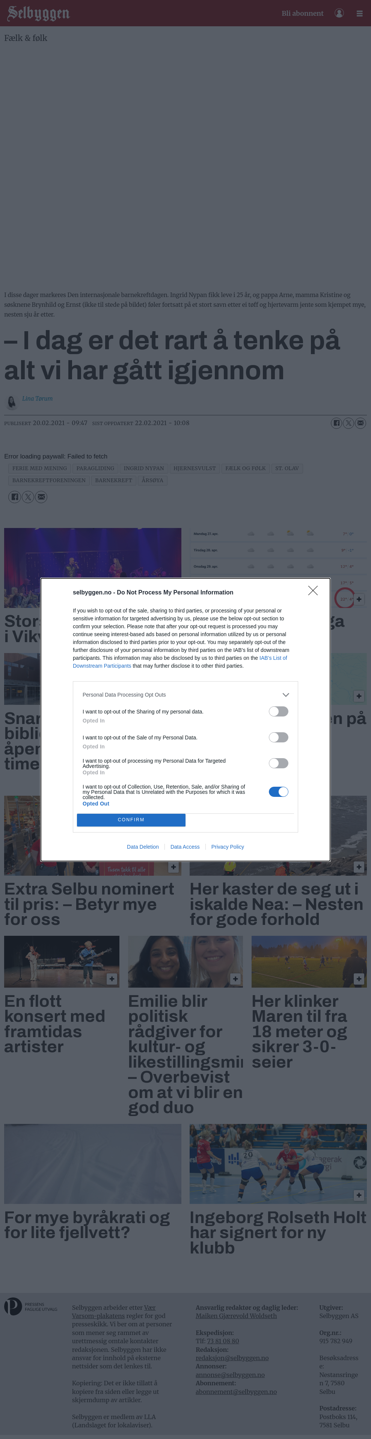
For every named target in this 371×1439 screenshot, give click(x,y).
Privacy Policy (227, 847)
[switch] (278, 711)
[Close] (315, 593)
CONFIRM (131, 820)
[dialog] (185, 719)
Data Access (185, 847)
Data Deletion (143, 847)
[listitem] (185, 695)
